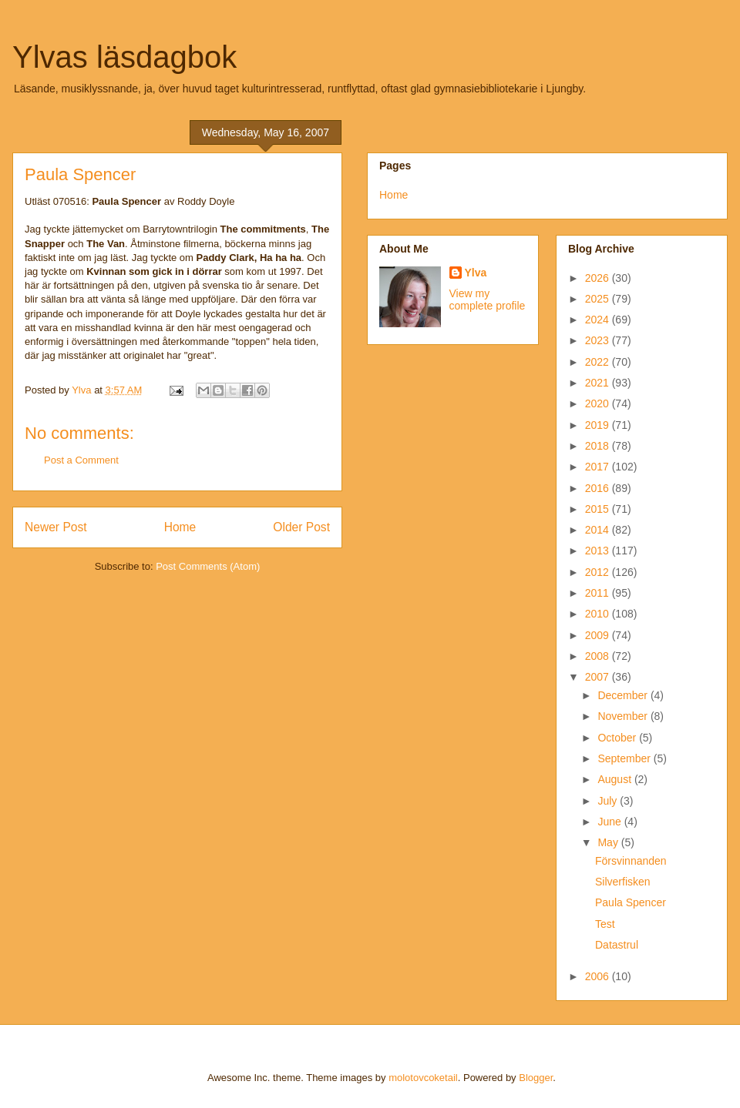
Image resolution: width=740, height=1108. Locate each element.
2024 (598, 319)
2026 (598, 278)
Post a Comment (81, 460)
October (618, 737)
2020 (598, 403)
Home (180, 527)
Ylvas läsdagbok (124, 57)
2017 (598, 466)
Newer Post (56, 527)
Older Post (301, 527)
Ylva (476, 272)
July (608, 801)
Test (605, 924)
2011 (598, 593)
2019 (598, 425)
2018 (598, 446)
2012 (598, 572)
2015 (598, 509)
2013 (598, 550)
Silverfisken (623, 881)
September (625, 758)
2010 (598, 614)
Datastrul (616, 945)
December (623, 695)
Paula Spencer (630, 902)
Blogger (536, 1077)
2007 (598, 677)
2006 (598, 976)
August (615, 779)
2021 (598, 383)
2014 (598, 530)
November (623, 716)
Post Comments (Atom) (208, 566)
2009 (598, 635)
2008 (598, 656)
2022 (598, 362)
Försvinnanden (631, 861)
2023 (598, 340)
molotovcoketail (423, 1077)
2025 (598, 299)
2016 (598, 488)
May (609, 842)
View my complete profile (487, 299)
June (610, 821)
